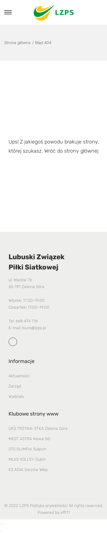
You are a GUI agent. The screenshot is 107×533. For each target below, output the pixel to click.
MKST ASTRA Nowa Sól (29, 438)
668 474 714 (27, 321)
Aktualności (19, 376)
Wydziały (16, 396)
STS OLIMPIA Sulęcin (27, 449)
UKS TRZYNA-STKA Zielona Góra (38, 428)
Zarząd (15, 386)
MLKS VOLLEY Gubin (27, 459)
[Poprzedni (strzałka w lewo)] (0, 530)
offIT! (65, 512)
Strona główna (17, 42)
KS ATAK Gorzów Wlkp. (29, 469)
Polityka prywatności (49, 505)
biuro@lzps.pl (34, 328)
